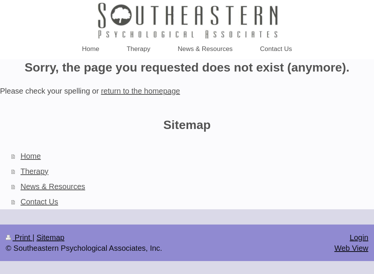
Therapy (34, 171)
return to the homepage (140, 91)
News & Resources (53, 186)
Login (359, 237)
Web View (351, 248)
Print (19, 237)
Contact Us (39, 202)
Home (31, 156)
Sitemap (50, 237)
